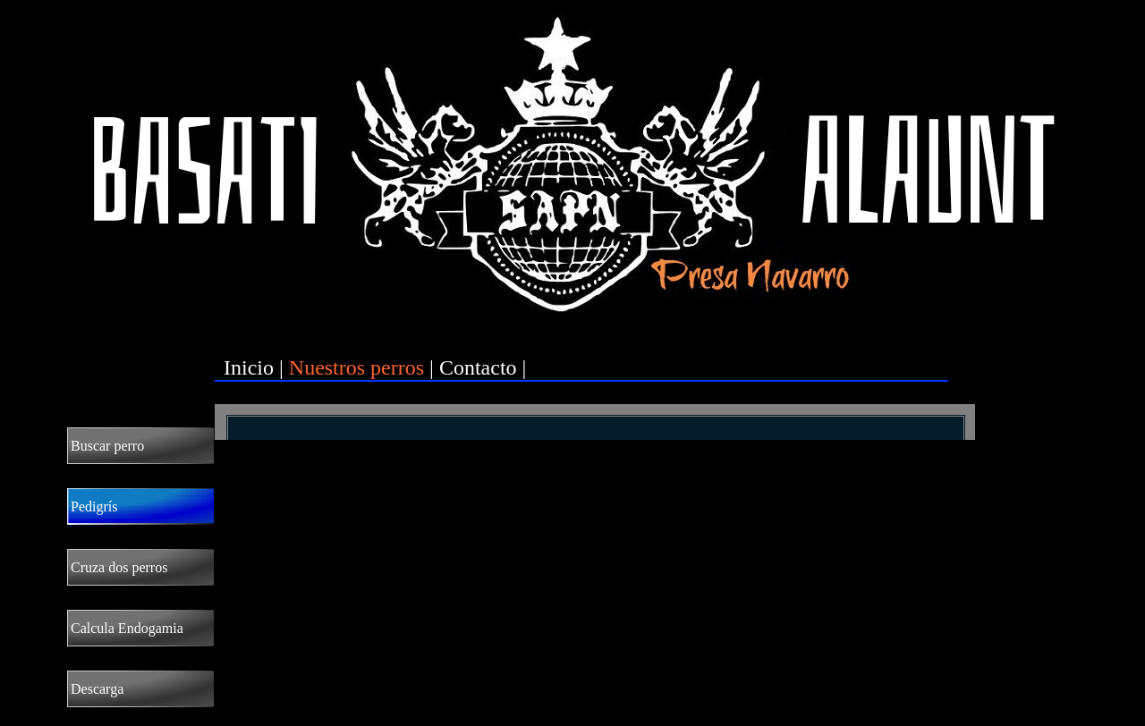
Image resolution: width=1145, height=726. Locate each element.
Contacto (478, 367)
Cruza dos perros (119, 567)
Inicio (249, 367)
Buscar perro (107, 445)
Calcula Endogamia (127, 628)
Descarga (97, 688)
